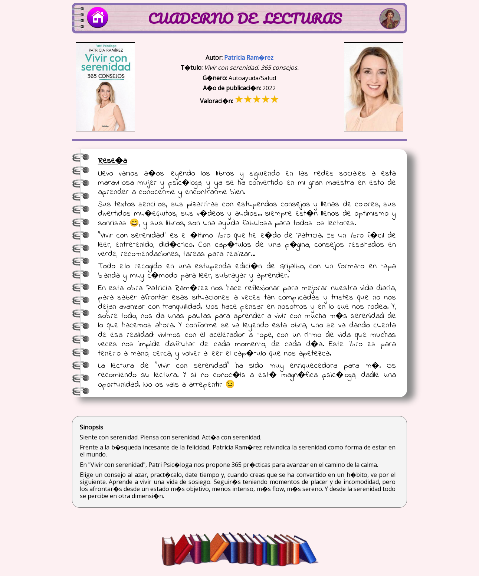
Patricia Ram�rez (248, 57)
